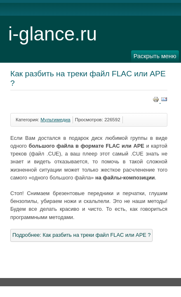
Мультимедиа (55, 119)
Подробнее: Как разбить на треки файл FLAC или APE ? (81, 235)
